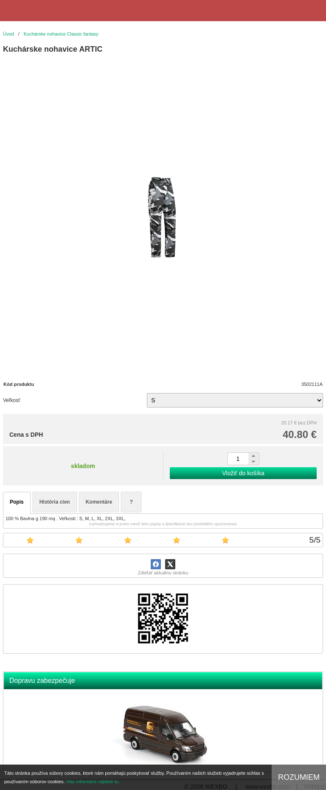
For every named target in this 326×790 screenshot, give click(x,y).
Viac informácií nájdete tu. (93, 781)
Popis (17, 502)
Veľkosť (11, 400)
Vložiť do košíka (243, 473)
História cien (54, 502)
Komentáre (99, 502)
